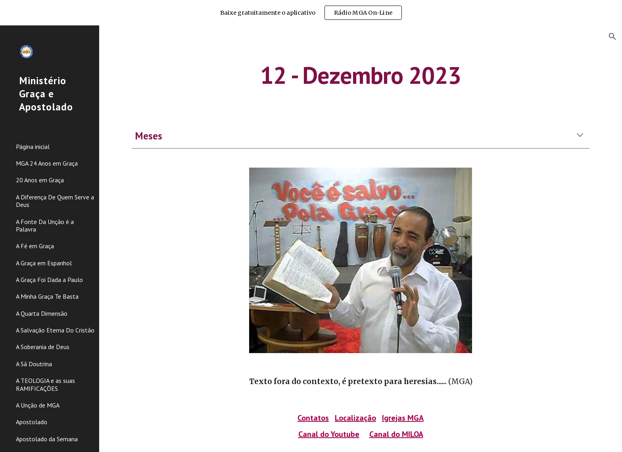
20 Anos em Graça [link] (40, 180)
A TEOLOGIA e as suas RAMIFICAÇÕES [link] (45, 384)
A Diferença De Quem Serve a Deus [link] (55, 201)
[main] (360, 75)
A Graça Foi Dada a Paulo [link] (49, 280)
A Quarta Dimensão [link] (41, 313)
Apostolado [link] (31, 422)
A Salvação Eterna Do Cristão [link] (55, 330)
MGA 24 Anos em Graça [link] (47, 163)
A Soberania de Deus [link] (42, 347)
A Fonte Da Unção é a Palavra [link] (45, 225)
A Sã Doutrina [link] (34, 364)
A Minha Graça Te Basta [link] (47, 296)
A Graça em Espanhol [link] (44, 263)
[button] (612, 36)
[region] (311, 12)
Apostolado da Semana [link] (47, 439)
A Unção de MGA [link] (38, 405)
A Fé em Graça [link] (35, 246)
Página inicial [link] (33, 147)
